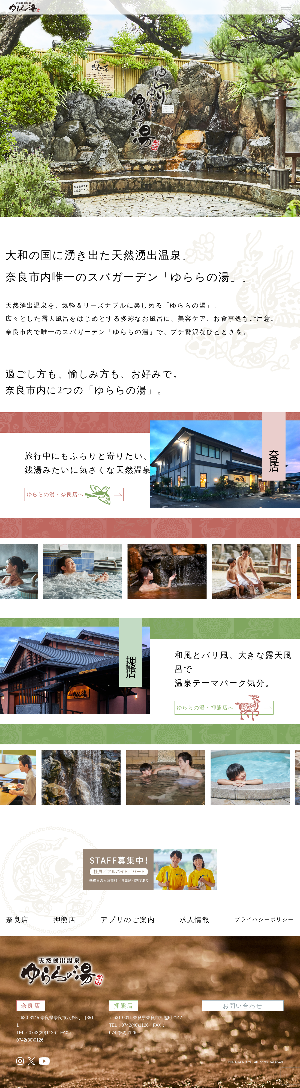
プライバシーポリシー (264, 919)
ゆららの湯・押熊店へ (224, 708)
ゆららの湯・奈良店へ (74, 494)
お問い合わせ (243, 1006)
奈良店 (17, 919)
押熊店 (64, 919)
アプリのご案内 (128, 919)
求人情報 (195, 919)
